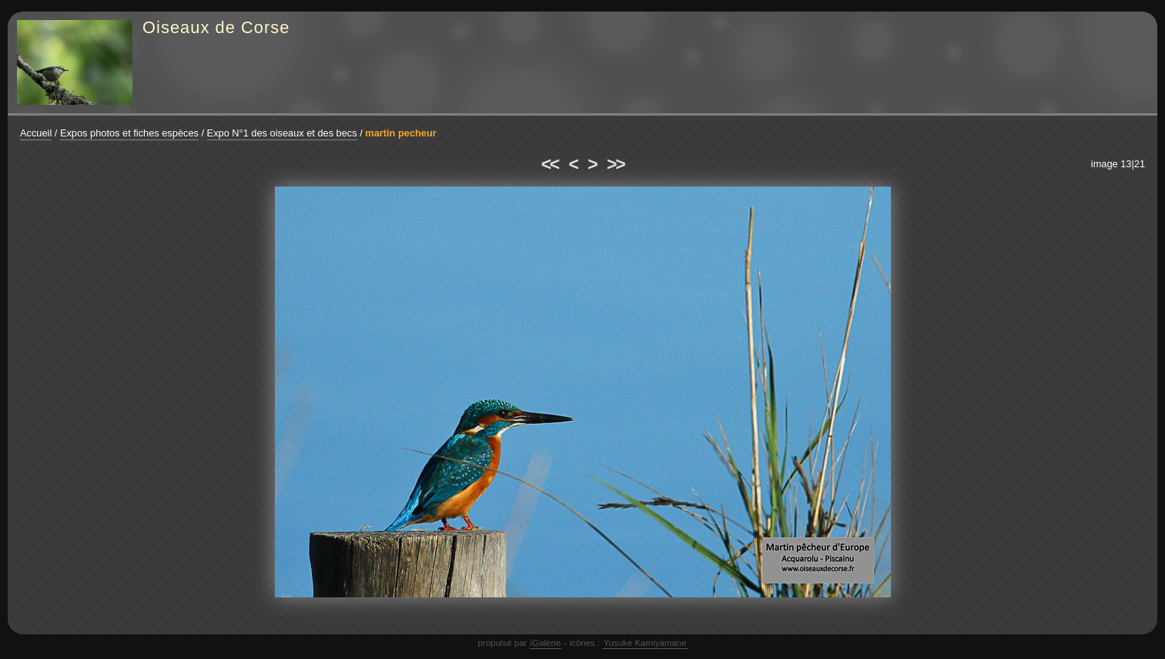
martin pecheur (400, 133)
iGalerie (546, 642)
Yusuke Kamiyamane (644, 642)
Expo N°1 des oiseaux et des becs (282, 133)
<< (549, 164)
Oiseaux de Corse (216, 27)
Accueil (36, 133)
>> (615, 164)
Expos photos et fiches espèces (129, 133)
